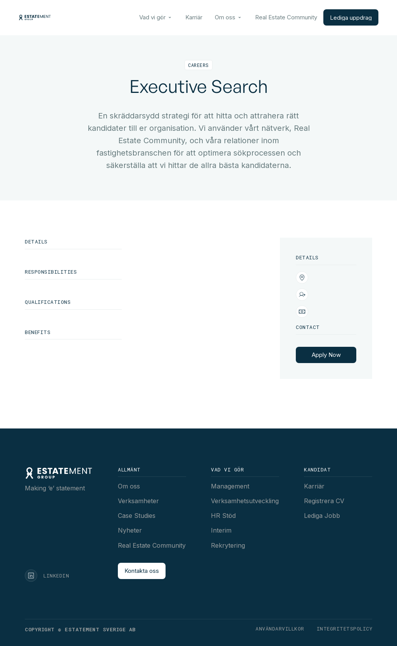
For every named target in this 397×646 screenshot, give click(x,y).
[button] (156, 17)
